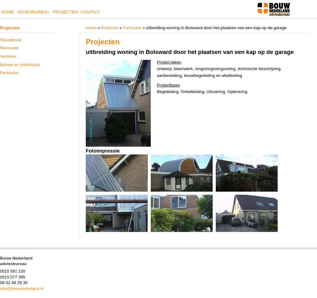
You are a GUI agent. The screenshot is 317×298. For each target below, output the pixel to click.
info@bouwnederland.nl (21, 288)
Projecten (64, 12)
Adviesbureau (33, 12)
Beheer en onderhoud (20, 64)
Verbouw (8, 56)
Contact (90, 12)
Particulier (9, 72)
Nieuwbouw (10, 40)
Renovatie (9, 48)
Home (8, 12)
